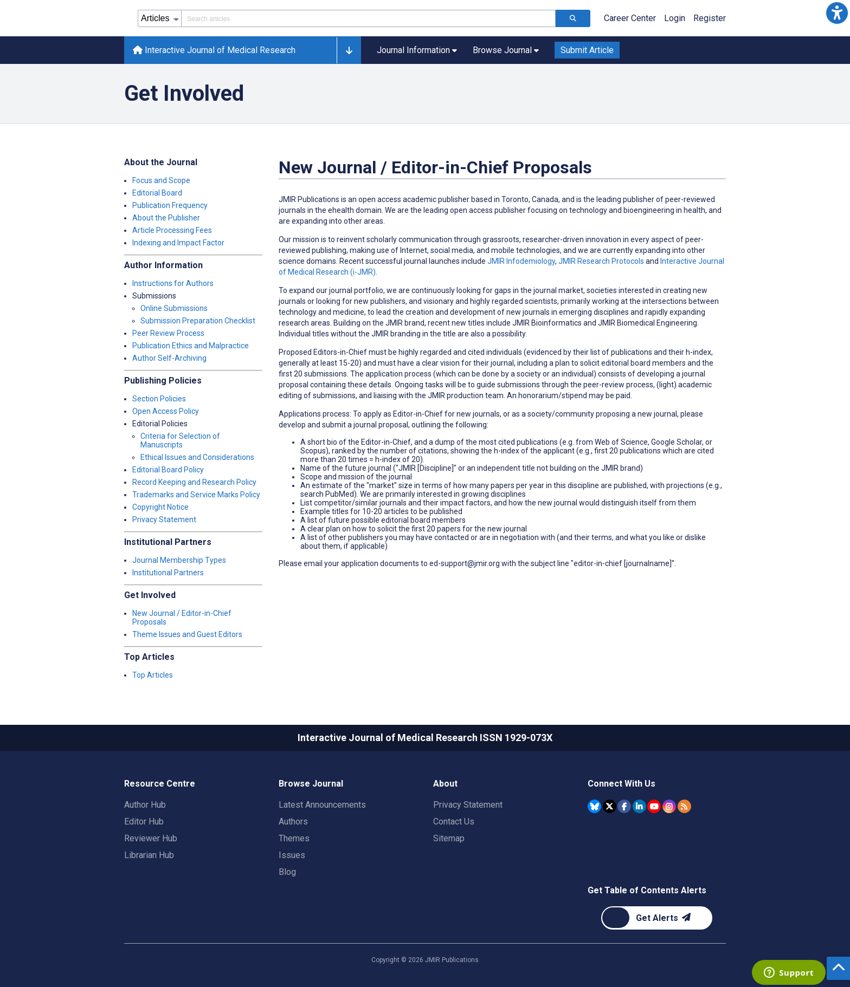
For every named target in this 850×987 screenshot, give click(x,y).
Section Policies (159, 398)
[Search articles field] (368, 18)
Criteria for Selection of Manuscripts (180, 440)
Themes (294, 838)
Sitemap (449, 838)
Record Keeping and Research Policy (194, 482)
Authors (293, 821)
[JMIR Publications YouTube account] (654, 806)
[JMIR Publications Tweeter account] (609, 806)
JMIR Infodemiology (521, 261)
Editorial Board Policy (168, 469)
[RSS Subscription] (684, 806)
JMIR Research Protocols (601, 261)
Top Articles (152, 675)
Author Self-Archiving (169, 358)
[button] (837, 13)
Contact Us (453, 821)
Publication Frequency (170, 205)
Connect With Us (621, 783)
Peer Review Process (168, 333)
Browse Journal (311, 783)
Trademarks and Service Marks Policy (196, 494)
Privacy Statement (164, 519)
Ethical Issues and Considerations (197, 457)
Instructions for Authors (173, 283)
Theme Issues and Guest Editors (187, 634)
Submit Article (587, 50)
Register (709, 18)
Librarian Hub (149, 855)
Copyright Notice (160, 507)
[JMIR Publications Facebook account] (624, 806)
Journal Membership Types (179, 560)
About (445, 783)
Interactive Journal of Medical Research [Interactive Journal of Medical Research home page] (214, 50)
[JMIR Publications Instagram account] (669, 806)
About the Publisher (166, 217)
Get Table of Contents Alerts (647, 890)
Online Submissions (174, 308)
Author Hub (145, 805)
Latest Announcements (322, 805)
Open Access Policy (165, 411)
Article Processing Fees (172, 230)
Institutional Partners (168, 572)
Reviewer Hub (150, 838)
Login (674, 18)
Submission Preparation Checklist (197, 320)
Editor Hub (144, 821)
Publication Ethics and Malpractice (190, 345)
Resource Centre (159, 783)
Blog (287, 872)
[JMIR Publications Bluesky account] (594, 806)
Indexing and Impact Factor (178, 242)
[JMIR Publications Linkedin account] (639, 806)
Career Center (630, 18)
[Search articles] (573, 18)
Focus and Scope (161, 180)
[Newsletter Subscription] (656, 918)
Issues (292, 855)
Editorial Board (157, 193)
